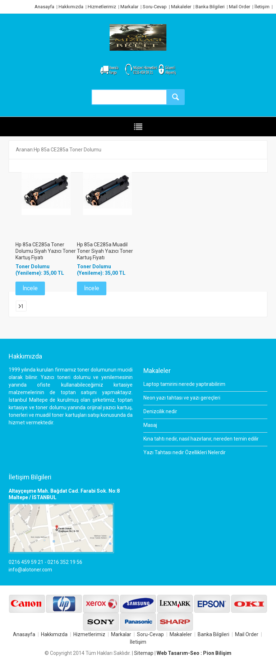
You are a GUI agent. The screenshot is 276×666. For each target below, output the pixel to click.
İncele (30, 288)
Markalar (129, 6)
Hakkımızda (71, 6)
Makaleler (181, 6)
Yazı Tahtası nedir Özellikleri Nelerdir (184, 452)
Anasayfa (44, 6)
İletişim (262, 6)
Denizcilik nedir (160, 411)
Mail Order (239, 6)
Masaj (150, 425)
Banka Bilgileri (210, 6)
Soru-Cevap (155, 6)
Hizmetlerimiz (102, 6)
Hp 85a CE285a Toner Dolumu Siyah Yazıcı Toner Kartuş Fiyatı (45, 251)
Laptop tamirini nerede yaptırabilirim (184, 384)
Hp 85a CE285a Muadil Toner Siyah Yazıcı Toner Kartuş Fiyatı (105, 251)
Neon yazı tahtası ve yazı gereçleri (181, 398)
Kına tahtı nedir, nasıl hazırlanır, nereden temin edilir (201, 439)
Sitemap (143, 653)
